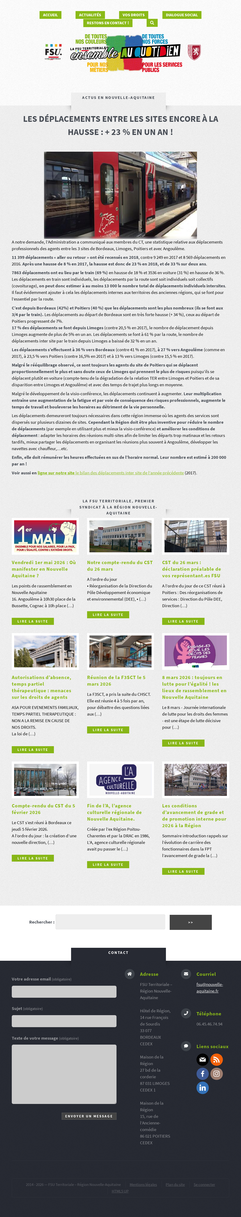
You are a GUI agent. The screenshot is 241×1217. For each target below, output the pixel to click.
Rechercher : (42, 922)
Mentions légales (143, 1184)
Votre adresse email (42, 979)
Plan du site (175, 1184)
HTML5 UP (120, 1191)
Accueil (50, 14)
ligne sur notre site (56, 473)
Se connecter (204, 1184)
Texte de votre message (45, 1038)
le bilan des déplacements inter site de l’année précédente (129, 473)
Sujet (27, 1008)
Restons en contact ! (108, 22)
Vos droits (134, 14)
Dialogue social (182, 14)
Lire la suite (32, 621)
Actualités (90, 14)
